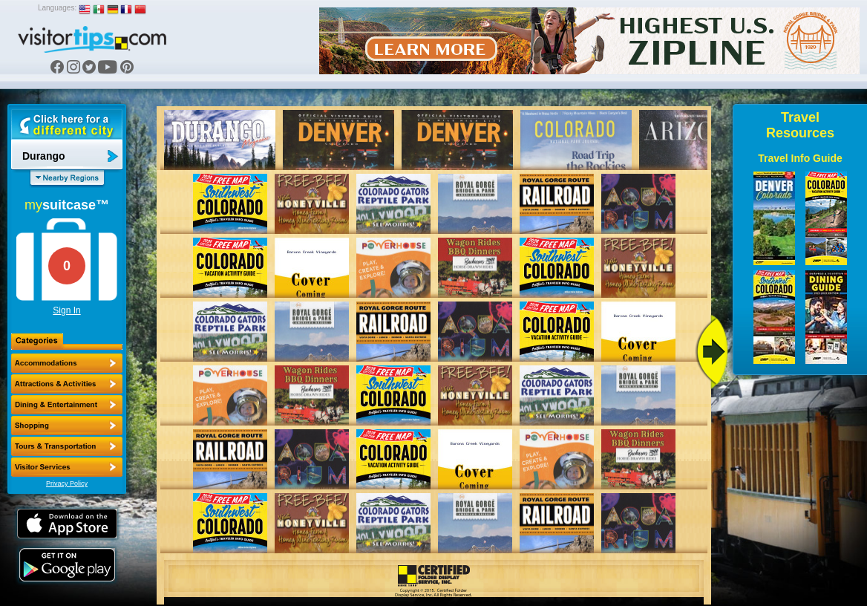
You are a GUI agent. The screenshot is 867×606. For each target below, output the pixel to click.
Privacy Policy (67, 483)
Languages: (57, 8)
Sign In (66, 310)
